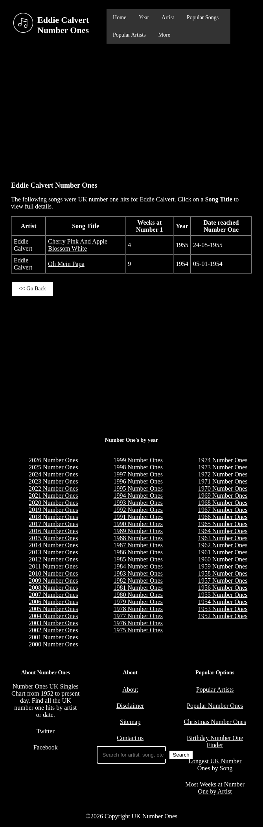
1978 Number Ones (138, 608)
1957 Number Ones (222, 580)
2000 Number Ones (53, 644)
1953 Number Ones (222, 608)
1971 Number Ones (222, 481)
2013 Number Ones (53, 552)
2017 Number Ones (53, 524)
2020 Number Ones (53, 502)
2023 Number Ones (53, 481)
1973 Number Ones (222, 467)
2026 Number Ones (53, 460)
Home (119, 17)
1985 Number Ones (138, 559)
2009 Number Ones (53, 580)
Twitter (46, 731)
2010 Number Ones (53, 573)
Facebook (45, 747)
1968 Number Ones (222, 502)
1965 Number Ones (222, 524)
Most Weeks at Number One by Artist (215, 788)
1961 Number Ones (222, 552)
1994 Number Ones (138, 495)
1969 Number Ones (222, 495)
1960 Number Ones (222, 559)
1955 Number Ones (222, 594)
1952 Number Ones (222, 616)
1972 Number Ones (222, 474)
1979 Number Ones (138, 601)
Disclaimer (130, 705)
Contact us (130, 738)
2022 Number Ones (53, 488)
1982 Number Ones (138, 580)
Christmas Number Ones (215, 721)
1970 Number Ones (222, 488)
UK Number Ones (154, 816)
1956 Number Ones (222, 587)
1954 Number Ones (222, 601)
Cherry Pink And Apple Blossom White (77, 245)
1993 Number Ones (138, 502)
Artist (168, 17)
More (164, 35)
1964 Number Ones (222, 531)
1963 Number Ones (222, 538)
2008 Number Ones (53, 587)
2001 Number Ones (53, 637)
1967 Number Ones (222, 509)
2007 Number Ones (53, 594)
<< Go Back (32, 289)
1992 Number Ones (138, 509)
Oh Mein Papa (66, 263)
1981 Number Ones (138, 587)
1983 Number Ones (138, 573)
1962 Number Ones (222, 545)
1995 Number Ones (138, 488)
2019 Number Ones (53, 509)
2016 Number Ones (53, 531)
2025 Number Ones (53, 467)
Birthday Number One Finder (215, 741)
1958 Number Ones (222, 573)
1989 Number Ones (138, 531)
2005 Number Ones (53, 608)
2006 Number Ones (53, 601)
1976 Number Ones (138, 623)
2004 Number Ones (53, 616)
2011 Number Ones (53, 566)
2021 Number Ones (53, 495)
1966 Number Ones (222, 516)
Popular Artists (129, 35)
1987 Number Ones (138, 545)
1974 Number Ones (222, 460)
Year (144, 17)
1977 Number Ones (138, 616)
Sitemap (130, 721)
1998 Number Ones (138, 467)
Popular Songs (203, 17)
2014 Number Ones (53, 545)
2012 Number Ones (53, 559)
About (130, 689)
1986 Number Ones (138, 552)
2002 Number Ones (53, 630)
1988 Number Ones (138, 538)
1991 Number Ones (138, 516)
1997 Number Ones (138, 474)
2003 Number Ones (53, 623)
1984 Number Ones (138, 566)
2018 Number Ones (53, 516)
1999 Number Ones (138, 460)
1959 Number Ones (222, 566)
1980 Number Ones (138, 594)
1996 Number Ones (138, 481)
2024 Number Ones (53, 474)
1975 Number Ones (138, 630)
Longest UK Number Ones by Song (214, 765)
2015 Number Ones (53, 538)
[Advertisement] (131, 109)
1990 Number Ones (138, 524)
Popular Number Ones (215, 705)
